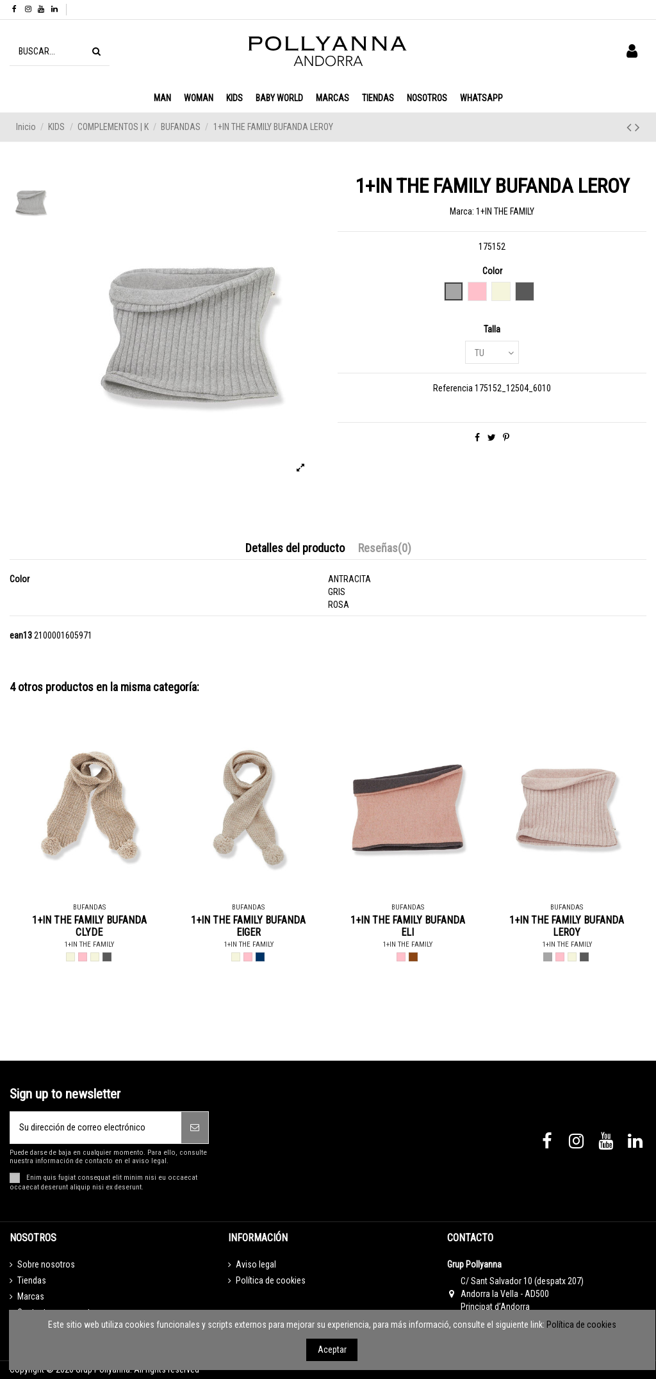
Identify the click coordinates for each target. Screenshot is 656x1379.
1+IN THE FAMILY (505, 211)
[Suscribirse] (194, 1127)
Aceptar (332, 1349)
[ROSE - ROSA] (82, 956)
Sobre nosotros (46, 1264)
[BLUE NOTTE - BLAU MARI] (260, 956)
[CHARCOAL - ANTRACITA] (106, 956)
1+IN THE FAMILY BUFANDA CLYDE (89, 926)
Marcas (30, 1296)
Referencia (453, 388)
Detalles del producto (295, 548)
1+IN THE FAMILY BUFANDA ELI (407, 926)
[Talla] (492, 352)
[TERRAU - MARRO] (413, 956)
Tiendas (31, 1280)
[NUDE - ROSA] (559, 956)
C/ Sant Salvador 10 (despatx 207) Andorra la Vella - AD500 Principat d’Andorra (522, 1293)
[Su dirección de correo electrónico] (95, 1127)
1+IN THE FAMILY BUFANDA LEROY (566, 926)
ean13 (21, 635)
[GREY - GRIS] (547, 956)
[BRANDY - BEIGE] (94, 956)
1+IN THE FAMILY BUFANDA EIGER (248, 926)
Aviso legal (256, 1264)
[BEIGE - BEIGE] (70, 956)
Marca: (462, 211)
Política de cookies (271, 1280)
